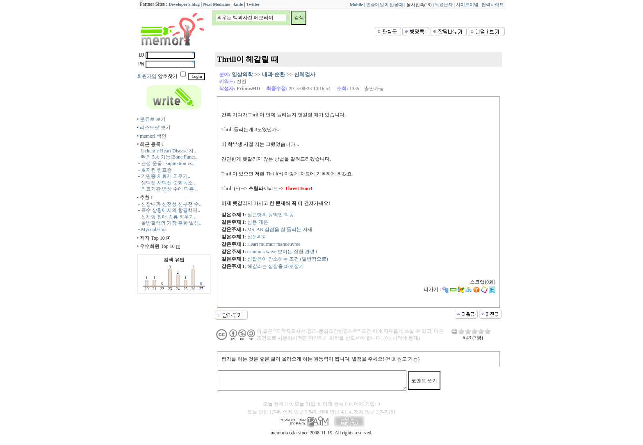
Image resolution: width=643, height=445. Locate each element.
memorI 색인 (153, 136)
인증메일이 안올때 (385, 4)
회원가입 (147, 76)
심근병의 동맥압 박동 (270, 215)
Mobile (356, 4)
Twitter (253, 4)
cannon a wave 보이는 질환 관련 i (282, 251)
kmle (238, 4)
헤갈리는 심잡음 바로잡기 (275, 266)
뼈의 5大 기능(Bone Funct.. (169, 157)
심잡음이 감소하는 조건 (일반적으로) (287, 259)
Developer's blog (184, 4)
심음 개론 (257, 222)
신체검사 (304, 74)
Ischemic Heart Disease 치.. (168, 151)
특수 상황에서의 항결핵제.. (170, 210)
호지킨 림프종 (156, 170)
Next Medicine (216, 4)
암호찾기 (168, 76)
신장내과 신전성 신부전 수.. (171, 204)
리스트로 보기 (155, 127)
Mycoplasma (153, 229)
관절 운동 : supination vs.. (167, 163)
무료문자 (444, 4)
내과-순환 (273, 74)
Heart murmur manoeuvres (273, 244)
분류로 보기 (153, 119)
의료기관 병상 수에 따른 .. (169, 189)
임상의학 (242, 74)
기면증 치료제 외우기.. (165, 176)
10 (487, 331)
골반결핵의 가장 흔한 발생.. (171, 223)
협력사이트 (492, 4)
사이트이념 (467, 4)
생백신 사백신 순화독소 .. (168, 183)
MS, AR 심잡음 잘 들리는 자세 (279, 229)
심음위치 (257, 237)
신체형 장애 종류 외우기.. (168, 217)
